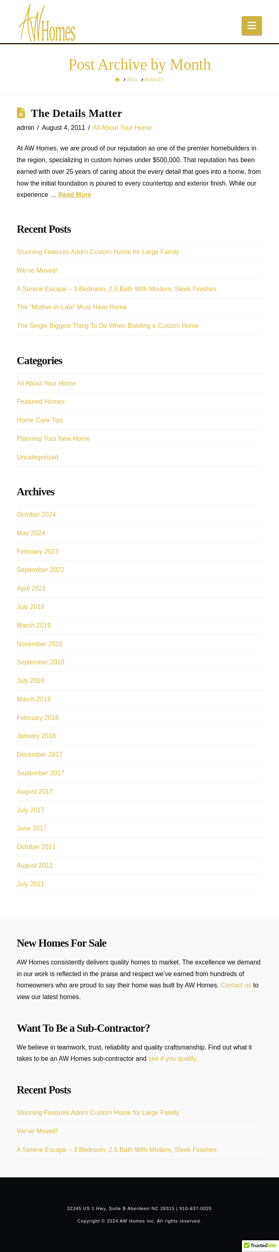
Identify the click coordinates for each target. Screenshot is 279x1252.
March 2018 (34, 699)
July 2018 (31, 680)
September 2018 (40, 662)
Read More (74, 194)
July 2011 (31, 884)
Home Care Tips (40, 420)
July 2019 (31, 606)
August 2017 (35, 791)
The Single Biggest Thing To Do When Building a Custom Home (108, 325)
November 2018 (40, 644)
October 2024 (36, 514)
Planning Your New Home (53, 438)
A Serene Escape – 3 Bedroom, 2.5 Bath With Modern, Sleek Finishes (117, 289)
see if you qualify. (172, 1058)
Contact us (236, 985)
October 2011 (36, 846)
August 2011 (35, 865)
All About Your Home (122, 127)
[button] (252, 25)
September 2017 (40, 773)
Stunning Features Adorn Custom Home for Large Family (98, 251)
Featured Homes (41, 401)
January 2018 (36, 735)
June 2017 (32, 828)
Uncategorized (37, 457)
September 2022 (40, 569)
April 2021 (31, 588)
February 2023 (38, 551)
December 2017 (40, 754)
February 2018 (38, 717)
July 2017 (31, 810)
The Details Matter (76, 113)
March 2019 (34, 625)
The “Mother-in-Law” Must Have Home (72, 307)
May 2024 (31, 533)
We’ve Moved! (37, 270)
